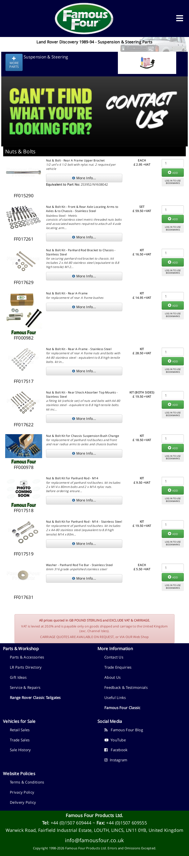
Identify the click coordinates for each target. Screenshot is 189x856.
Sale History (20, 749)
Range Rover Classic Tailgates (35, 697)
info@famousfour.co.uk (94, 840)
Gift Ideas (18, 677)
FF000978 (23, 467)
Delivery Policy (23, 802)
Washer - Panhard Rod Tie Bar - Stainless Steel (79, 565)
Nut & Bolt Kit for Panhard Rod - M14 (72, 478)
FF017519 (23, 554)
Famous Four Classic (122, 707)
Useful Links (115, 697)
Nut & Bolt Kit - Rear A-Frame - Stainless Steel (78, 349)
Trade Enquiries (118, 667)
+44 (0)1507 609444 (71, 823)
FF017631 (23, 597)
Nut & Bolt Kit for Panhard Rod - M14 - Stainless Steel (84, 521)
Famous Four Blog (123, 729)
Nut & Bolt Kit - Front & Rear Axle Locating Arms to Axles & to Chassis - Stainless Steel (82, 209)
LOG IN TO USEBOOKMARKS (173, 182)
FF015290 (23, 195)
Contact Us (113, 657)
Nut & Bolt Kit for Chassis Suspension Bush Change (82, 436)
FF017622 (23, 425)
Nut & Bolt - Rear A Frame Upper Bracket (75, 160)
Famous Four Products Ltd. (94, 815)
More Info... (84, 178)
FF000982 (23, 338)
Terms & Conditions (27, 782)
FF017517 (23, 381)
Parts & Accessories (27, 657)
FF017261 (23, 239)
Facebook (116, 749)
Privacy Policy (22, 792)
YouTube (115, 739)
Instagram (115, 759)
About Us (112, 677)
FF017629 (23, 282)
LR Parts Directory (26, 667)
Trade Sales (20, 739)
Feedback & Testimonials (126, 687)
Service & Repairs (25, 687)
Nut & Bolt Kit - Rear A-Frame (67, 293)
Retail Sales (20, 729)
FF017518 (23, 510)
